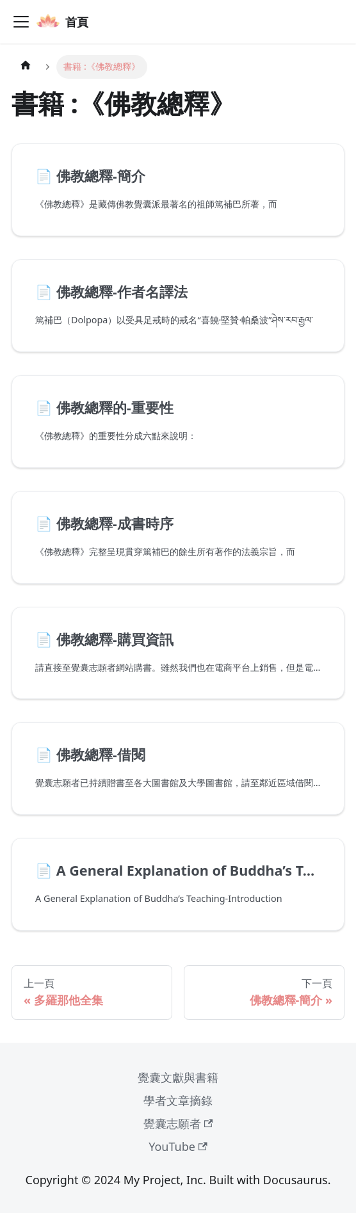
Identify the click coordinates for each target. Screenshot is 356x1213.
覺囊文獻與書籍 (178, 1077)
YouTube (178, 1146)
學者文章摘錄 (178, 1100)
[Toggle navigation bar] (21, 21)
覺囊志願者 (178, 1123)
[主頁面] (25, 67)
